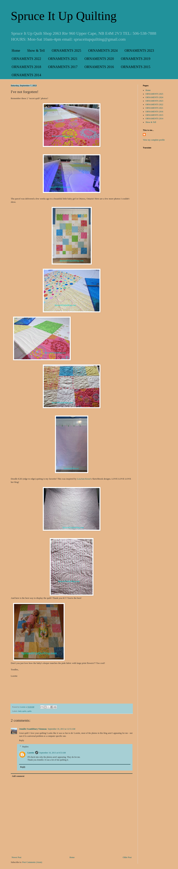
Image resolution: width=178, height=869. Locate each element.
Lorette (30, 753)
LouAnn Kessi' (84, 478)
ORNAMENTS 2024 (103, 50)
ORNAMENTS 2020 (99, 59)
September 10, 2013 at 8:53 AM (52, 753)
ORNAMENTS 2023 (139, 50)
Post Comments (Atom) (32, 862)
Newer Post (16, 857)
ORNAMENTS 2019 (135, 59)
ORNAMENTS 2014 (26, 75)
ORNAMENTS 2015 (135, 67)
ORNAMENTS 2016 (99, 67)
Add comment (18, 776)
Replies (25, 746)
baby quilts (22, 711)
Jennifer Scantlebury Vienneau (33, 729)
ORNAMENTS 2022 (26, 59)
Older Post (127, 857)
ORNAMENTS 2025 (66, 50)
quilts (29, 711)
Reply (21, 740)
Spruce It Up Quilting (64, 16)
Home (16, 50)
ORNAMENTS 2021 (62, 59)
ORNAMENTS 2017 (62, 67)
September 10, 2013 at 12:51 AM (61, 729)
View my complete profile (154, 140)
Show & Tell (36, 50)
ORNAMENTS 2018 (26, 67)
